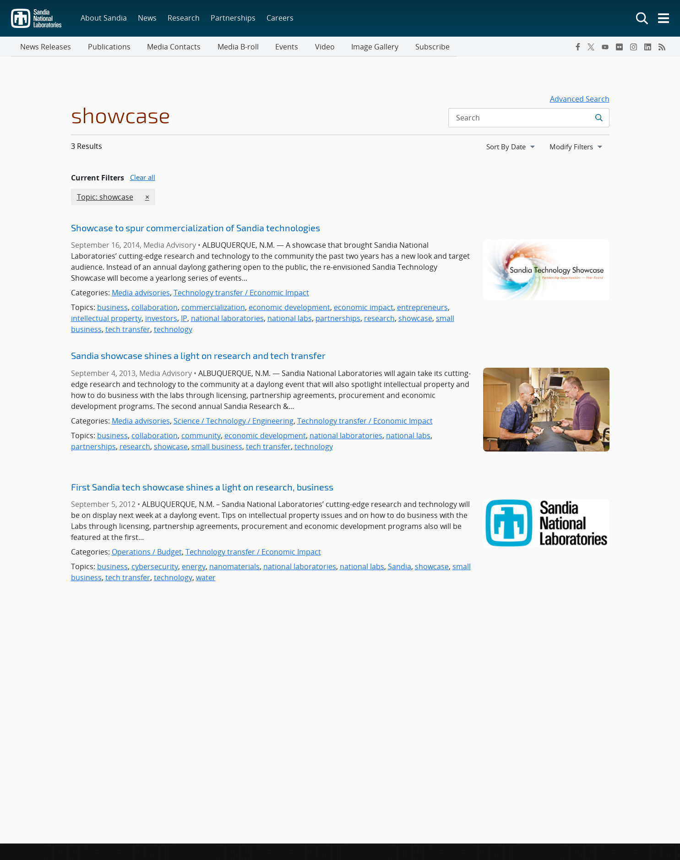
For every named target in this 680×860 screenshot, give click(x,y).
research (379, 319)
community (201, 436)
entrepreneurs (422, 308)
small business (216, 447)
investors (161, 319)
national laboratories (227, 319)
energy (194, 567)
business (112, 308)
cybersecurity (154, 567)
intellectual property (106, 319)
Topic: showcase (104, 197)
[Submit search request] (598, 118)
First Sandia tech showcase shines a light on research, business (202, 487)
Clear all (142, 178)
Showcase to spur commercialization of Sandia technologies (195, 228)
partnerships (338, 319)
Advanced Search (579, 100)
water (206, 578)
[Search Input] (528, 118)
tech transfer (127, 330)
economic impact (363, 308)
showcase (415, 319)
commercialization (213, 308)
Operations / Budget (147, 553)
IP (184, 319)
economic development (289, 308)
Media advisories (141, 293)
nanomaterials (234, 567)
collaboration (154, 308)
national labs (289, 319)
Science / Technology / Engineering (234, 422)
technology (173, 330)
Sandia (399, 567)
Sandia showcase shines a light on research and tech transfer (198, 356)
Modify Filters (579, 147)
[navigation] (511, 147)
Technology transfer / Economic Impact (241, 293)
